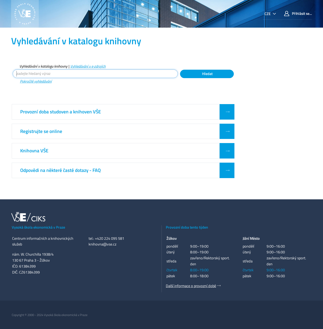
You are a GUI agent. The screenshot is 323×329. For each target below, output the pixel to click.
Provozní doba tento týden (187, 227)
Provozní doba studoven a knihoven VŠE (60, 111)
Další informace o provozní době (191, 286)
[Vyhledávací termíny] (95, 73)
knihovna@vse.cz (102, 244)
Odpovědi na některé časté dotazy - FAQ (60, 170)
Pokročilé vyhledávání (36, 81)
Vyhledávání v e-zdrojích (88, 66)
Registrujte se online (41, 131)
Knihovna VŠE (34, 150)
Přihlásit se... (298, 13)
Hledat (207, 73)
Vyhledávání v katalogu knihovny (43, 66)
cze (268, 13)
